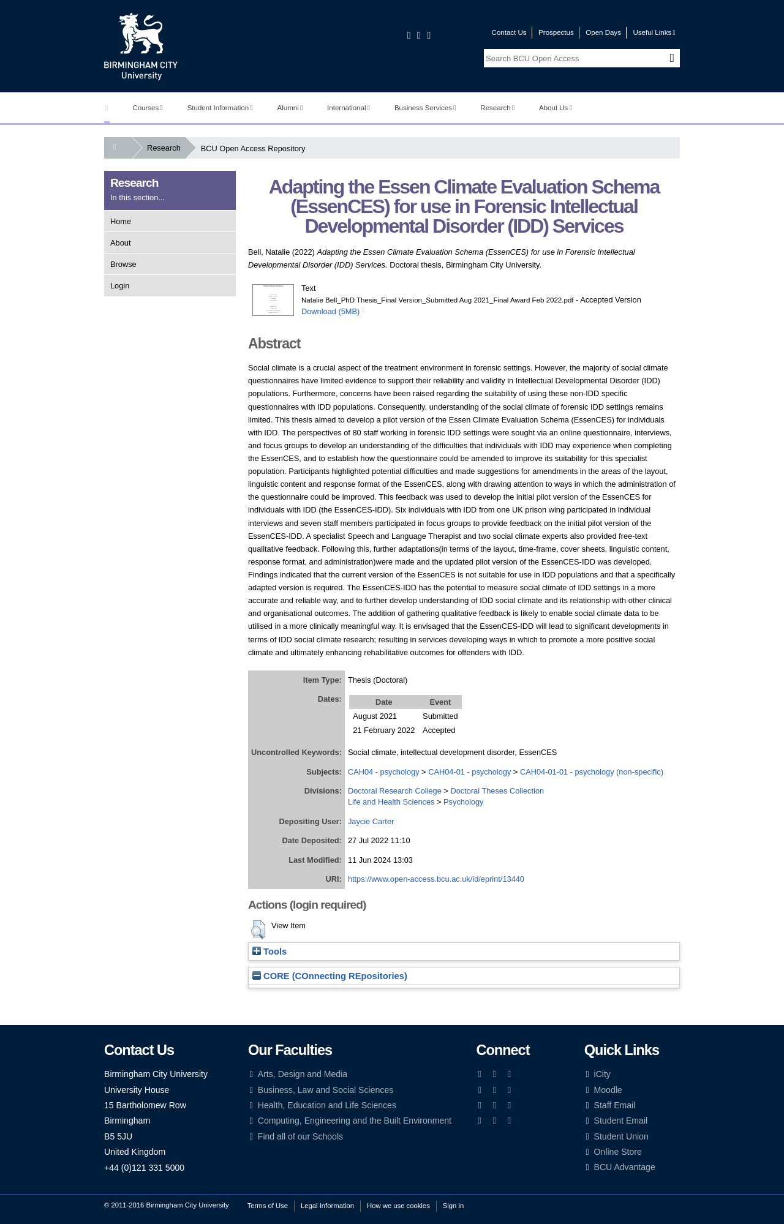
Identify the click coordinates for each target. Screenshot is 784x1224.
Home (120, 221)
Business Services (425, 107)
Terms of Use (267, 1205)
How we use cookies (398, 1205)
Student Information (220, 107)
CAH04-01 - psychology (469, 771)
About (120, 242)
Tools (269, 951)
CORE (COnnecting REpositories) (329, 976)
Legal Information (327, 1205)
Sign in (453, 1205)
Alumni (290, 107)
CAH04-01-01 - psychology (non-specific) (591, 771)
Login (119, 285)
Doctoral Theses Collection (497, 790)
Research (497, 107)
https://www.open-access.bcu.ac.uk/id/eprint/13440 (436, 879)
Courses (147, 107)
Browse (123, 264)
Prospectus (556, 32)
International (348, 107)
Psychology (463, 801)
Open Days (603, 32)
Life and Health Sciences (391, 801)
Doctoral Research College (395, 790)
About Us (555, 107)
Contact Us (509, 32)
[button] (258, 929)
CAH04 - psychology (384, 771)
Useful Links (654, 32)
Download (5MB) (330, 311)
